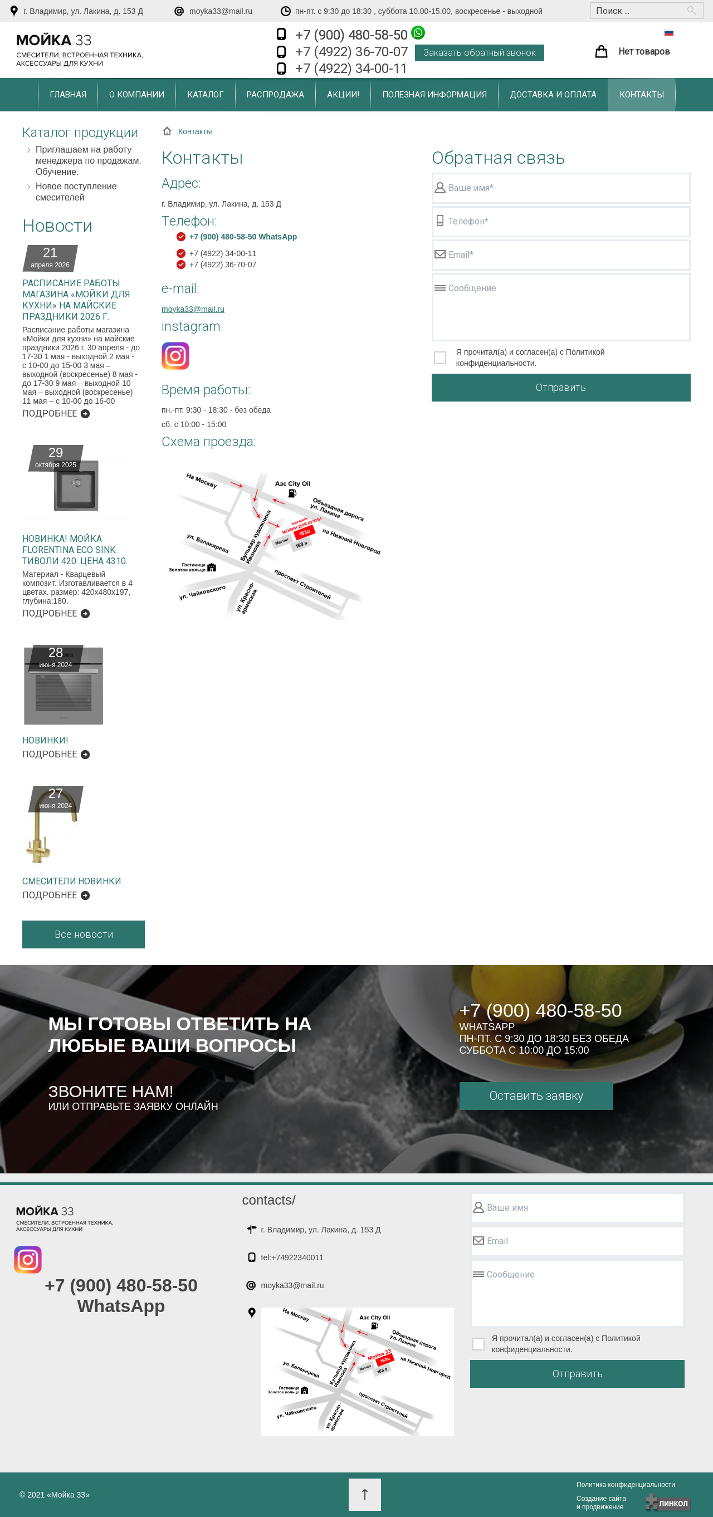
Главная (68, 95)
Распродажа (275, 95)
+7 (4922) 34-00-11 (351, 68)
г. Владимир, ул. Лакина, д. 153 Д (83, 11)
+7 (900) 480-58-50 (360, 34)
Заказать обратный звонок (479, 52)
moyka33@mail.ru (220, 11)
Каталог (205, 95)
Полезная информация (434, 95)
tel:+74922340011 (292, 1257)
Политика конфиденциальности (626, 1485)
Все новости (84, 934)
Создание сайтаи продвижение (601, 1503)
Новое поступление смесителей (76, 192)
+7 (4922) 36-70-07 (351, 52)
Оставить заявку (536, 1096)
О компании (136, 95)
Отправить (561, 387)
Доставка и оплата (553, 95)
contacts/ (269, 1199)
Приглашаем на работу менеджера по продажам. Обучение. (88, 161)
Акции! (343, 95)
